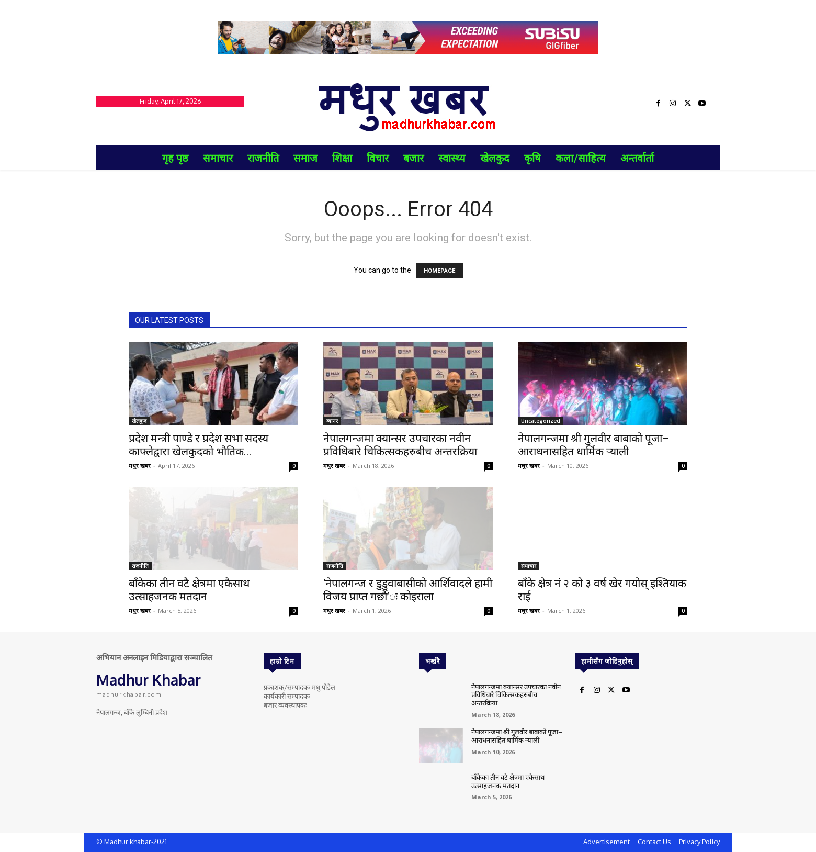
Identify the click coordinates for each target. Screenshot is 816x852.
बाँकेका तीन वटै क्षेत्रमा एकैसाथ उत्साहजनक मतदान (189, 590)
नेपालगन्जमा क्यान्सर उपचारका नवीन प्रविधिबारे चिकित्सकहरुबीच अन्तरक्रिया (400, 445)
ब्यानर (332, 420)
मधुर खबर (140, 465)
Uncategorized (540, 420)
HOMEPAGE (439, 270)
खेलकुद (139, 420)
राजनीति (140, 565)
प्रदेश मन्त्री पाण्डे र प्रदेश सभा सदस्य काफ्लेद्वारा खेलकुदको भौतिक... (198, 445)
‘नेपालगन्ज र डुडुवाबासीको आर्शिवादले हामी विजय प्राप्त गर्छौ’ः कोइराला (407, 590)
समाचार (528, 565)
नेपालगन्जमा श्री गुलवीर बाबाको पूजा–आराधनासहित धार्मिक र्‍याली (594, 445)
